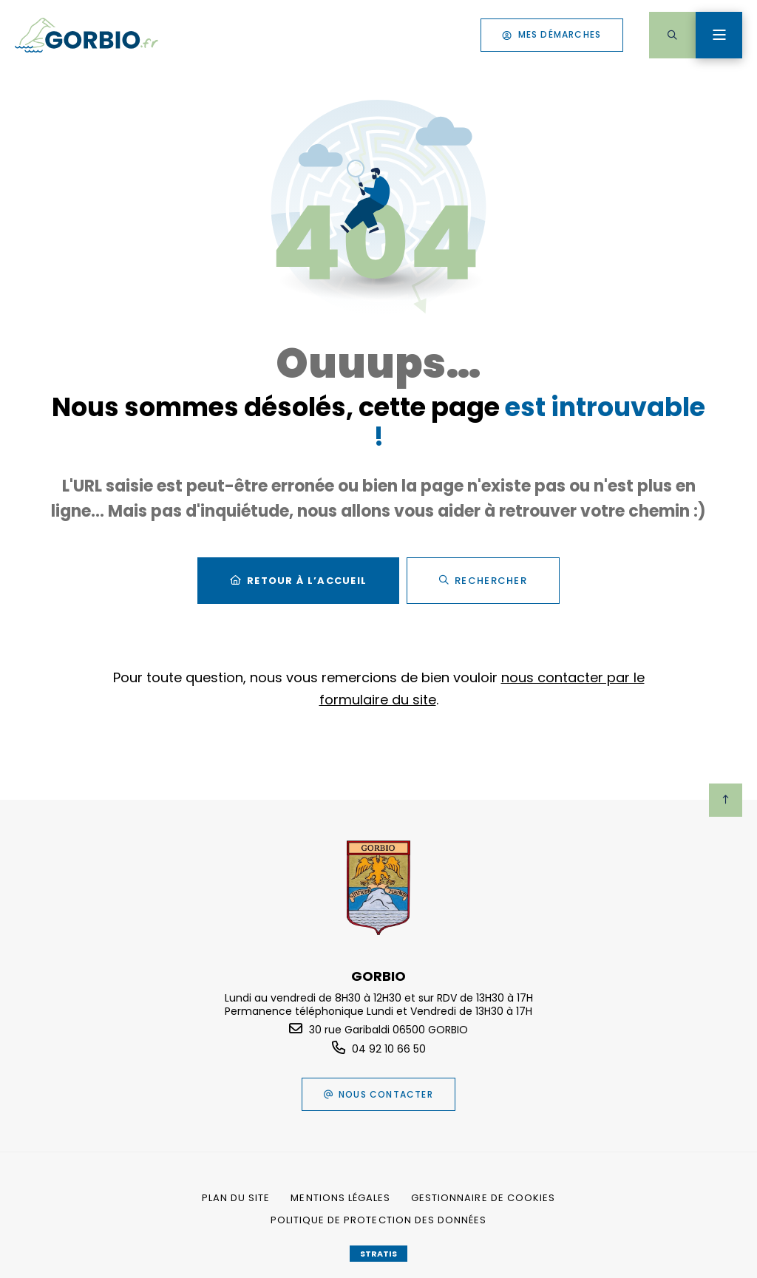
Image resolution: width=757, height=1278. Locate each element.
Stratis (378, 1254)
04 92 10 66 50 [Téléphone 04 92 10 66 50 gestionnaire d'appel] (389, 1048)
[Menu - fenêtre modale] (719, 35)
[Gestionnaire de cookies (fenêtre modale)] (483, 1198)
